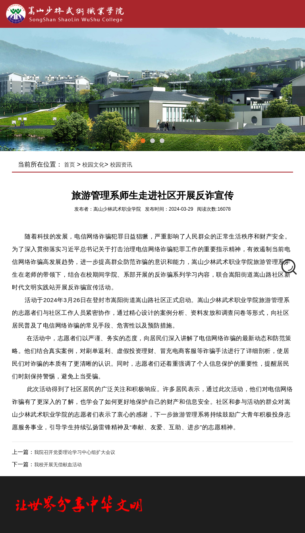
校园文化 (93, 164)
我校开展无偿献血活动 (58, 464)
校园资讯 (121, 164)
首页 (69, 164)
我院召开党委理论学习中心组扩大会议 (74, 452)
